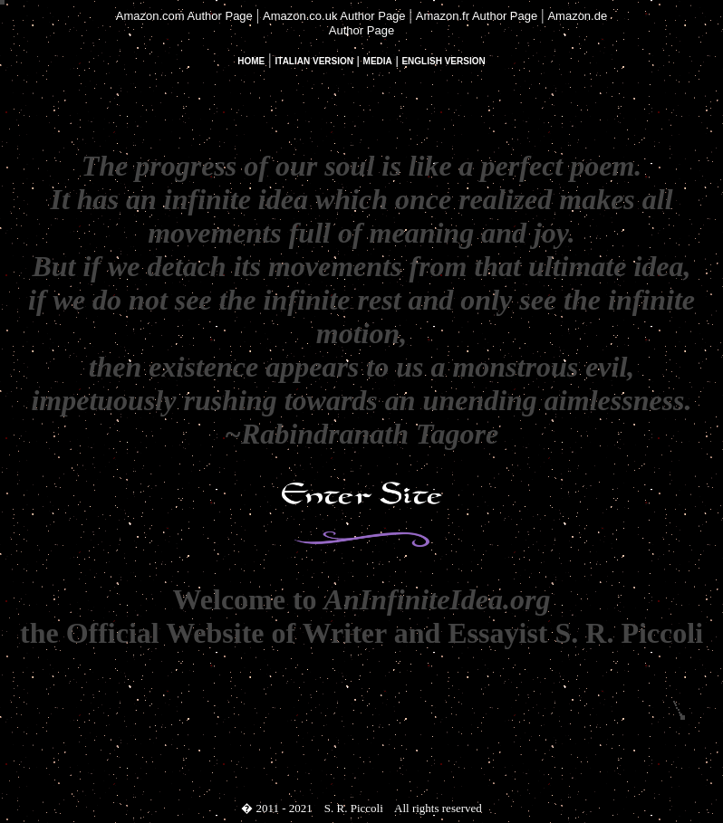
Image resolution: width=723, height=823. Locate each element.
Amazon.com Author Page (184, 16)
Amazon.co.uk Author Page (334, 16)
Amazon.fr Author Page (476, 16)
